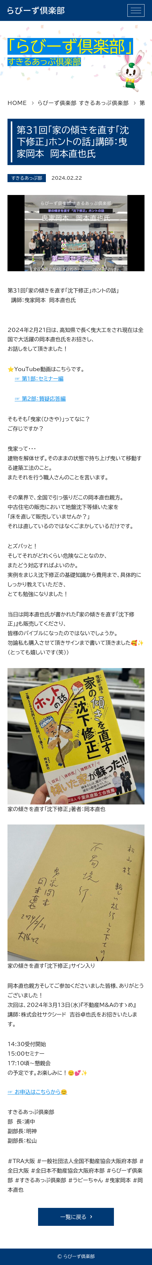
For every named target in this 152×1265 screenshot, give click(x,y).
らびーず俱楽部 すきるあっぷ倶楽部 (83, 103)
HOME (17, 103)
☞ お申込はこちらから (34, 1092)
